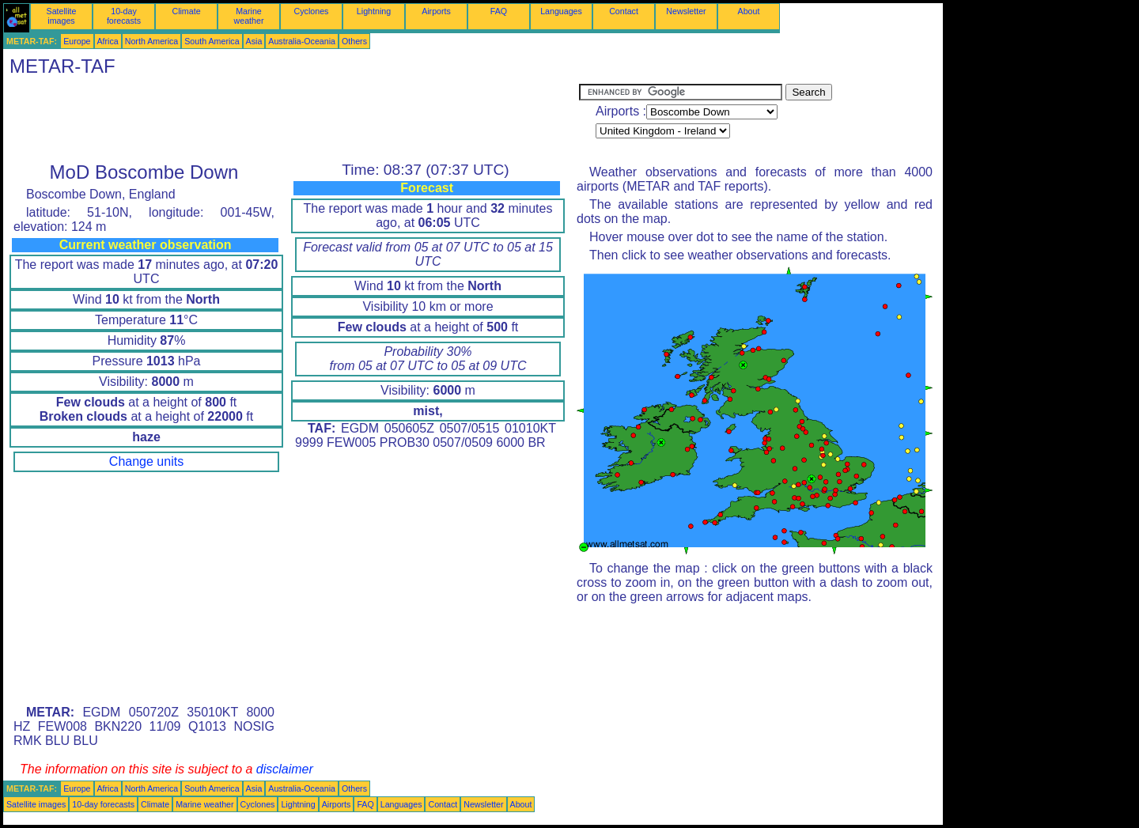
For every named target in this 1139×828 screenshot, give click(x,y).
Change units (146, 461)
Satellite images (62, 15)
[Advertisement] (291, 119)
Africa (108, 41)
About (749, 11)
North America (152, 41)
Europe (76, 41)
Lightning (374, 11)
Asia (254, 41)
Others (354, 41)
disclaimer (284, 769)
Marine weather (249, 15)
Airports (436, 11)
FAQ (498, 11)
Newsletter (686, 11)
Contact (623, 11)
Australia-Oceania (301, 41)
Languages (561, 11)
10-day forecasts (124, 15)
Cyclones (311, 11)
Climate (186, 11)
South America (211, 41)
